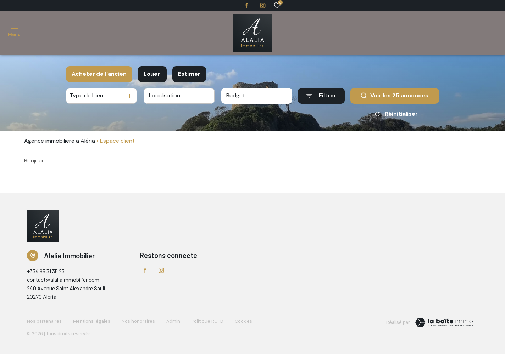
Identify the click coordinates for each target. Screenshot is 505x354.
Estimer (189, 74)
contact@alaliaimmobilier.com (63, 279)
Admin (173, 321)
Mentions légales (91, 321)
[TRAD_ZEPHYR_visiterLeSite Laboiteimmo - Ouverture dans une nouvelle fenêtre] (444, 322)
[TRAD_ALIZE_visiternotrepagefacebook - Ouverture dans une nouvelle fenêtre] (246, 5)
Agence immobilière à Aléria (59, 140)
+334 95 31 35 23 (46, 271)
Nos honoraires (138, 321)
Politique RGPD (207, 321)
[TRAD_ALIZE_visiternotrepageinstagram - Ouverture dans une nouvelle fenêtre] (262, 5)
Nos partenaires (44, 321)
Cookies (243, 321)
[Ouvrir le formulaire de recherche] (321, 96)
